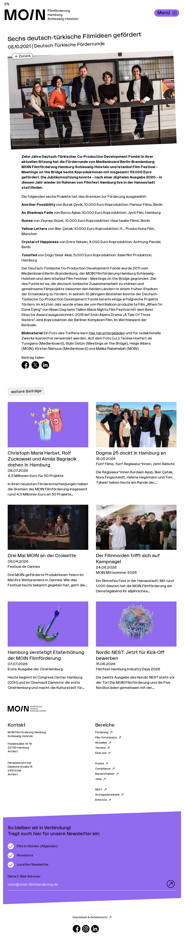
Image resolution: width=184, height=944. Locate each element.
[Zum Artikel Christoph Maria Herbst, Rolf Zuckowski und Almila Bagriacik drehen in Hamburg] (48, 449)
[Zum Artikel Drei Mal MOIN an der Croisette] (48, 546)
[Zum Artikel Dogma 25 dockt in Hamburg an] (136, 443)
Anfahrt (13, 751)
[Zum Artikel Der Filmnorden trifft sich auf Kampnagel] (136, 549)
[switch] (32, 846)
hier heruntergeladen (107, 333)
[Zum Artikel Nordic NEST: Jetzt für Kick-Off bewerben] (136, 646)
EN (7, 4)
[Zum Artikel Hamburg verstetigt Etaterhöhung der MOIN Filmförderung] (48, 646)
